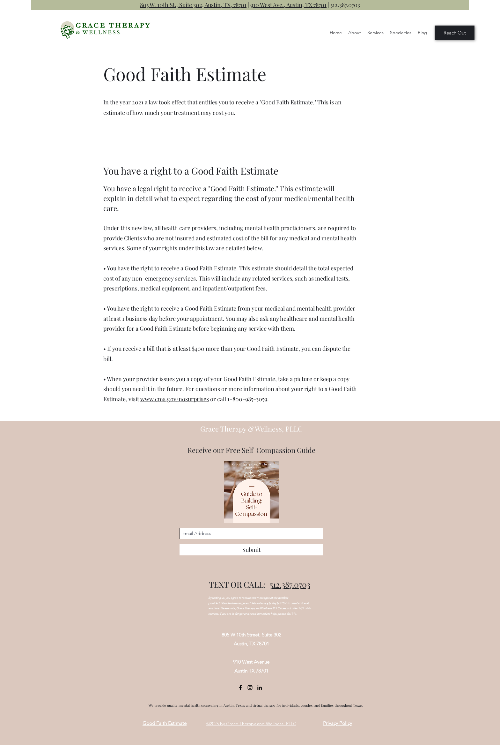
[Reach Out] (454, 33)
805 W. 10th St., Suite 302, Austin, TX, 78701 (193, 5)
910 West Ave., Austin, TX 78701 (288, 5)
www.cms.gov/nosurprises (174, 399)
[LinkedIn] (259, 687)
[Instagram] (250, 687)
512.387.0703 (345, 5)
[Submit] (251, 549)
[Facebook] (240, 687)
